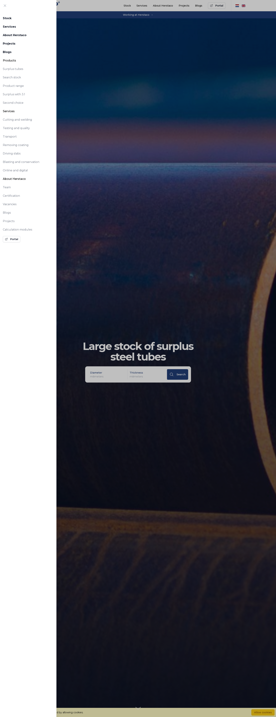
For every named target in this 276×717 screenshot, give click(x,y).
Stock (7, 18)
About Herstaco (14, 35)
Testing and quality (16, 128)
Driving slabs (11, 153)
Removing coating (16, 145)
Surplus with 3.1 (14, 94)
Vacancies (9, 204)
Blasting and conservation (21, 162)
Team (7, 187)
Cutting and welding (17, 119)
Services (9, 26)
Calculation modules (17, 229)
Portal (11, 239)
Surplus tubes (13, 69)
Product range (13, 86)
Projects (9, 43)
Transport (10, 136)
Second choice (13, 102)
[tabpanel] (28, 128)
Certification (11, 195)
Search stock (12, 77)
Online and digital (15, 170)
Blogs (7, 52)
